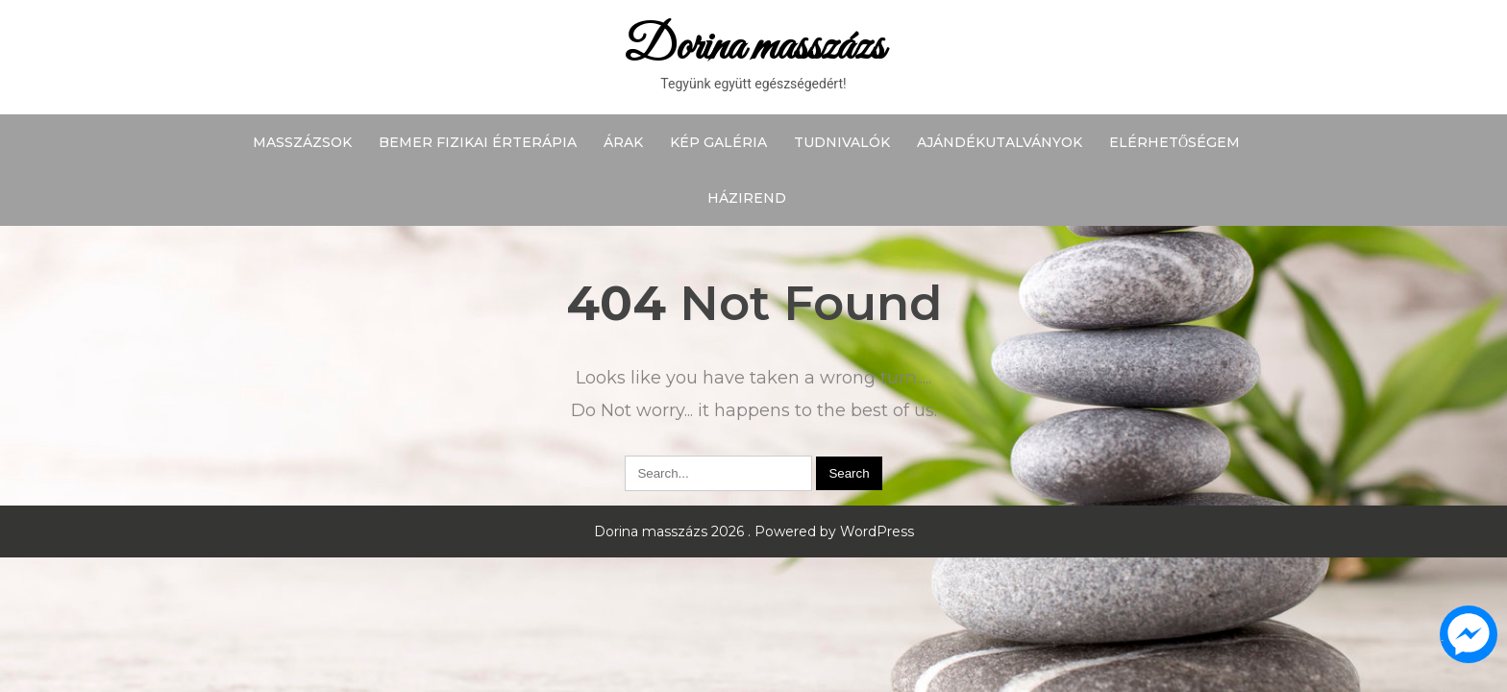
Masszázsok (302, 142)
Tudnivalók (842, 142)
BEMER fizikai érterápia (478, 142)
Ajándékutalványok (999, 142)
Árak (623, 142)
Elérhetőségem (1174, 142)
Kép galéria (718, 142)
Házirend (746, 198)
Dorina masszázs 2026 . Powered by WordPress (754, 531)
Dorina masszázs (754, 47)
